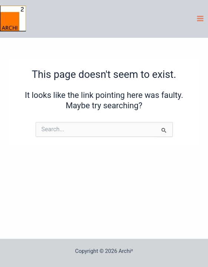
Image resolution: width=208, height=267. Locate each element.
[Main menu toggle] (200, 18)
